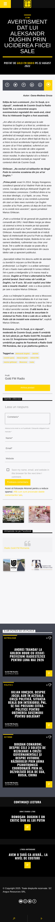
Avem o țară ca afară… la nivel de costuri (28, 856)
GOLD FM (34, 358)
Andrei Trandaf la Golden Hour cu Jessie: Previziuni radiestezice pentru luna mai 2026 (27, 654)
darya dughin (22, 358)
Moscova (23, 362)
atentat (35, 354)
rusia (32, 362)
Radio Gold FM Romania (16, 548)
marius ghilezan (10, 362)
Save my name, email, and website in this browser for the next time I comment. (30, 470)
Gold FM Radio (25, 63)
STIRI (27, 17)
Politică (8, 685)
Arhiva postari (27, 388)
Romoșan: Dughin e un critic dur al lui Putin (27, 818)
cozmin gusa (9, 358)
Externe (8, 737)
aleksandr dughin (23, 354)
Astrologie (10, 638)
